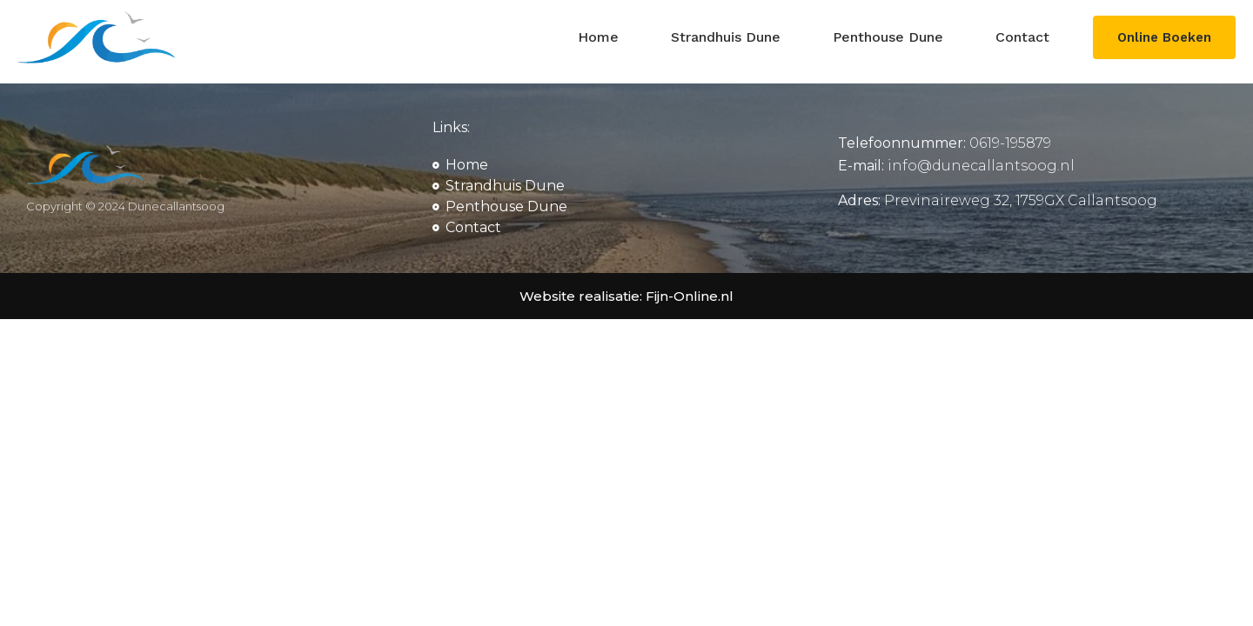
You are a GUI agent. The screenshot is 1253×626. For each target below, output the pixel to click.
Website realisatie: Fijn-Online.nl (626, 296)
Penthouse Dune (884, 37)
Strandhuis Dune (722, 37)
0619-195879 (1010, 143)
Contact (1019, 37)
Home (594, 37)
